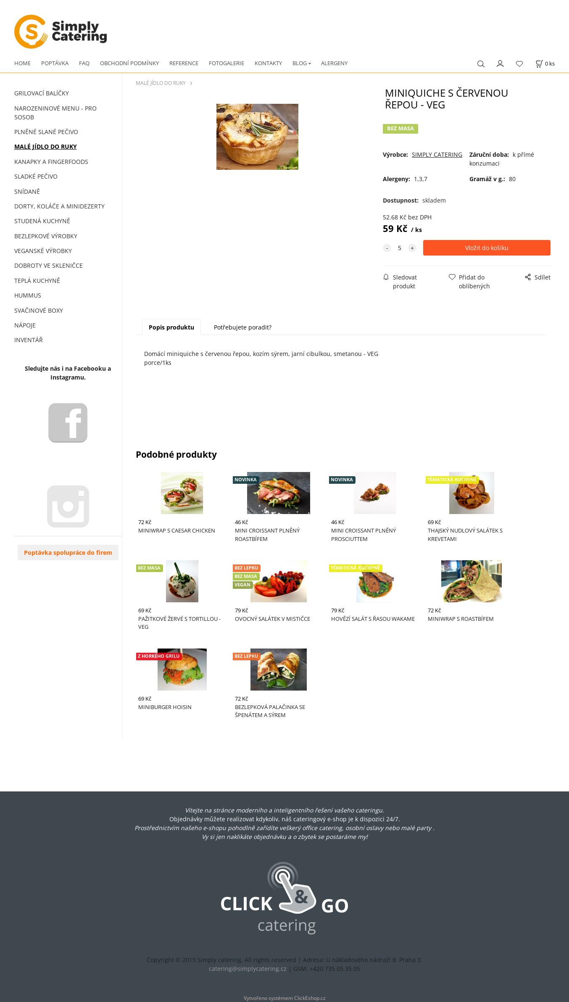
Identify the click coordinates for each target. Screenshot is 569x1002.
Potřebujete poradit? (242, 327)
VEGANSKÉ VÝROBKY (43, 251)
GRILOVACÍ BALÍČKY (41, 93)
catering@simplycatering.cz (248, 969)
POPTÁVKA (54, 63)
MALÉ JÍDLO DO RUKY (45, 146)
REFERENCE (183, 63)
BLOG (299, 63)
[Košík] (545, 63)
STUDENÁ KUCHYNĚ (42, 221)
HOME (22, 63)
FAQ (84, 63)
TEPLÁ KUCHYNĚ (37, 281)
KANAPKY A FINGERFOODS (51, 162)
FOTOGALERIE (226, 63)
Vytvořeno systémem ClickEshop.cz (285, 997)
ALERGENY (334, 63)
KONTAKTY (268, 63)
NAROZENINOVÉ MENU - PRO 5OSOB (55, 112)
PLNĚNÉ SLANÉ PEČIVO (46, 132)
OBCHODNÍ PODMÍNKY (129, 63)
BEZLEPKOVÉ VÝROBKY (45, 236)
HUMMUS (27, 295)
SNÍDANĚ (27, 191)
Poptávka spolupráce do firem (68, 552)
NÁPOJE (25, 325)
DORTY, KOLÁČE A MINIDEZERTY (59, 206)
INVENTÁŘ (28, 340)
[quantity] (399, 248)
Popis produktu (171, 327)
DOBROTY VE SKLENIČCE (48, 265)
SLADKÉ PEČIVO (36, 176)
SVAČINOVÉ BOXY (38, 310)
